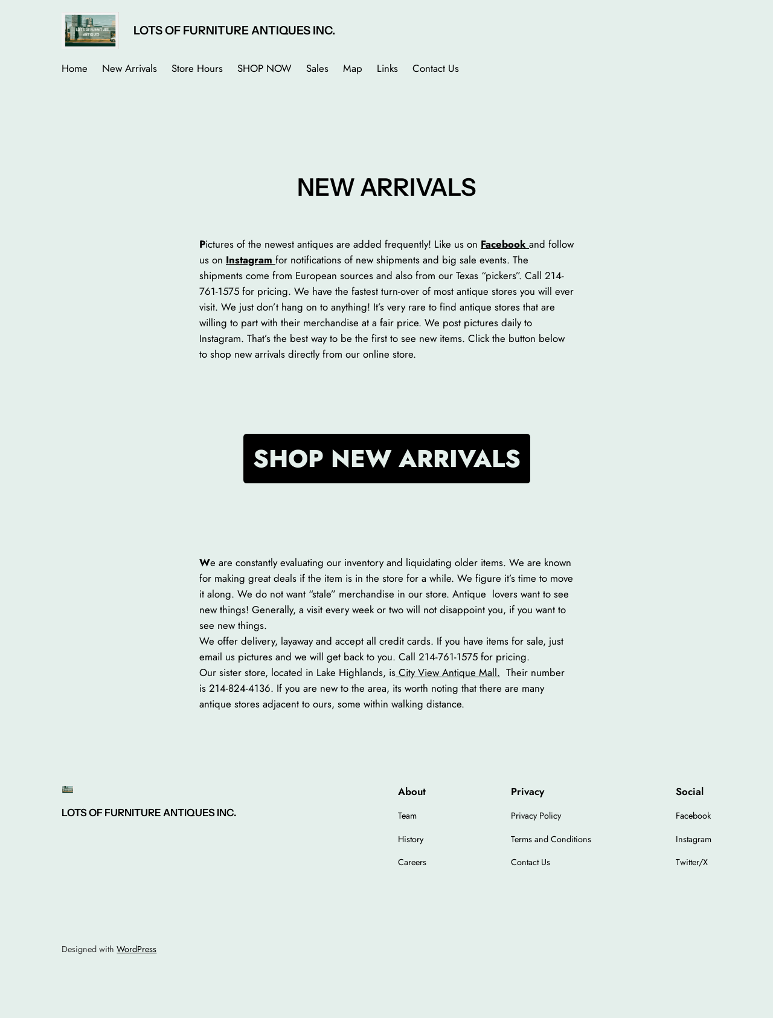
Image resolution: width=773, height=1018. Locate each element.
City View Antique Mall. (448, 672)
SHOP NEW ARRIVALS (387, 458)
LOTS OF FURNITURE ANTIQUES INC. (234, 30)
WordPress (136, 949)
